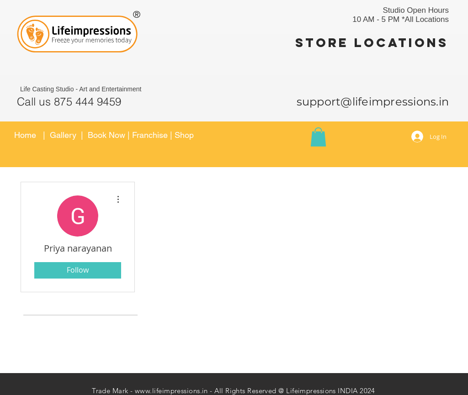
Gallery (63, 135)
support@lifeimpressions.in (373, 101)
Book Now (108, 135)
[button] (318, 137)
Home (25, 135)
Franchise (150, 135)
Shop (184, 135)
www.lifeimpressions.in (171, 390)
